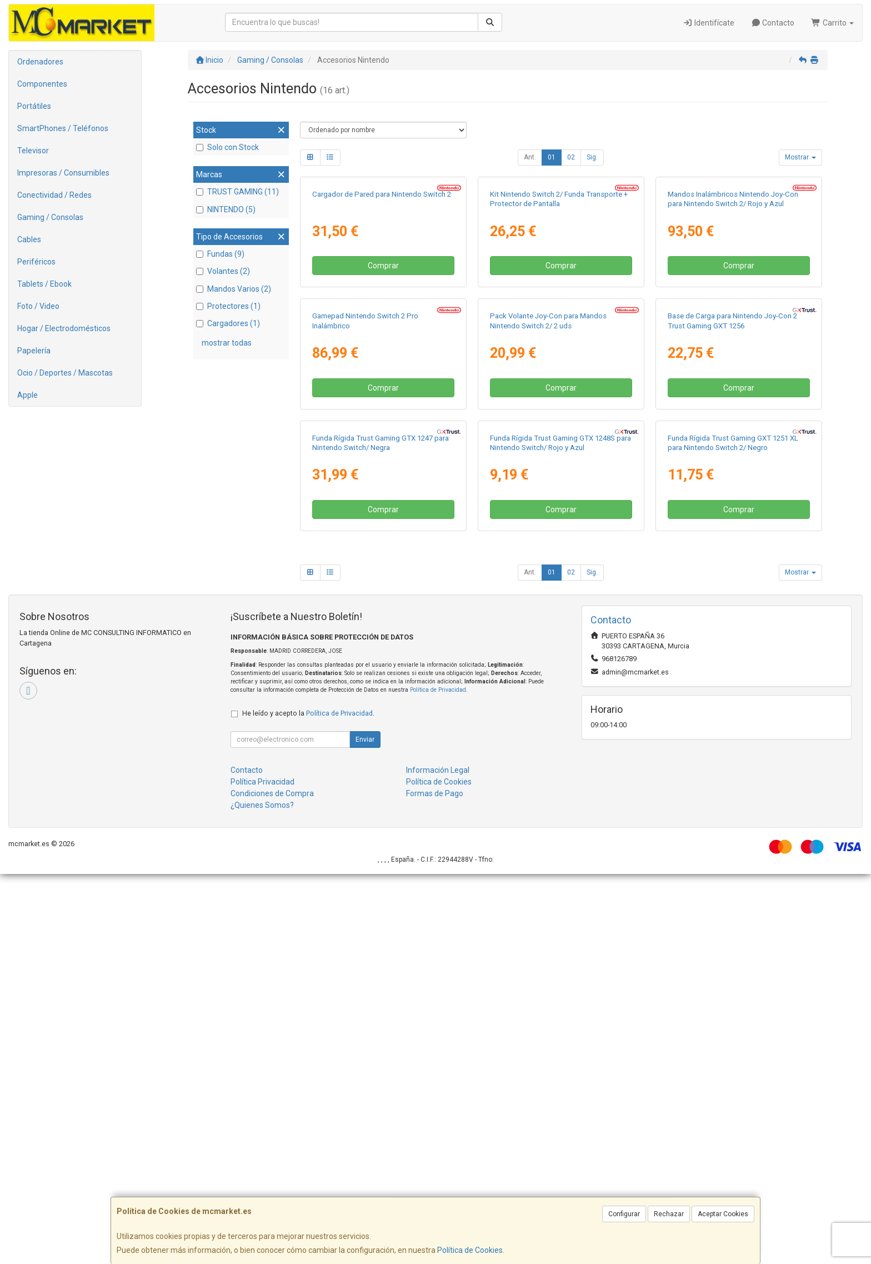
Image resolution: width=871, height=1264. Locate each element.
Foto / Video (38, 306)
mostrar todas (227, 342)
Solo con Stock (227, 147)
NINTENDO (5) (226, 209)
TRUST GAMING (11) (237, 191)
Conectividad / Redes (54, 195)
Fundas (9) (220, 253)
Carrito (832, 22)
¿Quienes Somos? (262, 1195)
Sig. (592, 157)
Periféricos (36, 261)
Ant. (530, 157)
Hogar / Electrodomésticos (64, 328)
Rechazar (669, 1214)
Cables (29, 239)
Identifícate (708, 22)
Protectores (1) (228, 306)
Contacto (773, 22)
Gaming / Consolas (50, 217)
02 (571, 157)
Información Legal (437, 1160)
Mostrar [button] (800, 157)
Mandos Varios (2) (233, 288)
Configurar (624, 1214)
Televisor (33, 150)
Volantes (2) (223, 271)
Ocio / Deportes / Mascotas (65, 372)
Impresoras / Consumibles (63, 172)
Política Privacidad (262, 1171)
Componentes (42, 83)
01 (551, 157)
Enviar (365, 1129)
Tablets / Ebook (44, 283)
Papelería (34, 350)
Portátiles (34, 106)
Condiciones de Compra (272, 1183)
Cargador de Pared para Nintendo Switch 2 (381, 324)
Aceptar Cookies (723, 1214)
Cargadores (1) (228, 323)
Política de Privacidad (438, 1080)
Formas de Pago (434, 1183)
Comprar (383, 395)
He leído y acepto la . (308, 1103)
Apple (27, 395)
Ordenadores (40, 61)
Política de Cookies (470, 1250)
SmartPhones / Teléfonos (62, 128)
